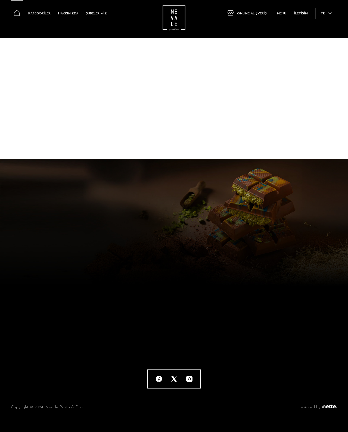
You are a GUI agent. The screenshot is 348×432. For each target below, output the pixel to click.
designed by (318, 407)
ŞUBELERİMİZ (96, 13)
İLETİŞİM (301, 13)
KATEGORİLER (39, 13)
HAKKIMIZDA (68, 13)
